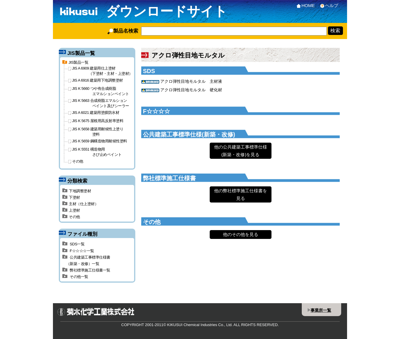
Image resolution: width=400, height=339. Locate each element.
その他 (75, 161)
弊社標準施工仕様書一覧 (86, 270)
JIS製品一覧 (75, 62)
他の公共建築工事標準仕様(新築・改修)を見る (240, 150)
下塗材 (71, 197)
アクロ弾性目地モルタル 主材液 (191, 81)
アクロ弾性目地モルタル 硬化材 (191, 89)
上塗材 (71, 210)
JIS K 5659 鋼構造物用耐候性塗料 (97, 141)
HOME (304, 5)
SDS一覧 (73, 244)
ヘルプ (328, 5)
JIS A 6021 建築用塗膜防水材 (93, 112)
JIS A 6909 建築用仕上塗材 (100, 70)
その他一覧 (75, 276)
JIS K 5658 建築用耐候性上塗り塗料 (95, 131)
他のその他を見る (240, 234)
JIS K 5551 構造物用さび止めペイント (95, 151)
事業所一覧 (321, 310)
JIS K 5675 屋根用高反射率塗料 (95, 121)
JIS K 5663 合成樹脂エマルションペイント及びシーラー (98, 103)
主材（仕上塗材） (80, 204)
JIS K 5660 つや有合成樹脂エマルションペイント (98, 91)
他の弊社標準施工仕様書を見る (240, 194)
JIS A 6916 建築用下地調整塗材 (95, 80)
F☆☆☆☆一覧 (78, 251)
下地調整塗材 (76, 191)
